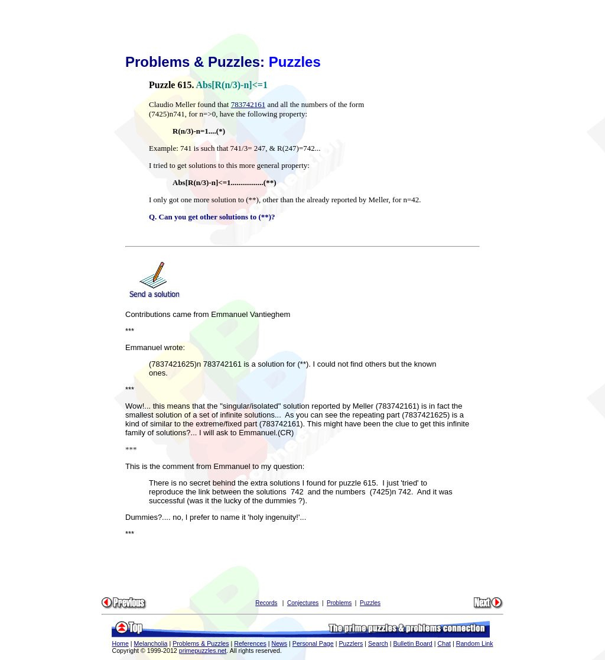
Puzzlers (351, 643)
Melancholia (151, 643)
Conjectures (302, 603)
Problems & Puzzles (201, 643)
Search (378, 643)
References (250, 643)
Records (266, 603)
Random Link (474, 643)
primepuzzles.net (203, 650)
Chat (444, 643)
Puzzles (370, 603)
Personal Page (313, 643)
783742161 (248, 104)
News (279, 643)
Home (120, 643)
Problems (339, 603)
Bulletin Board (412, 643)
